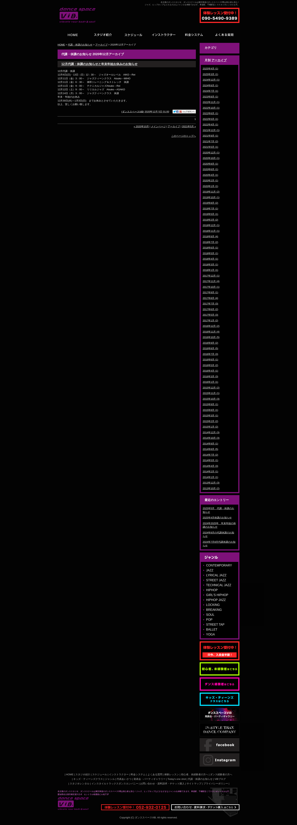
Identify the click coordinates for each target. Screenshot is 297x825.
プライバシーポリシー (215, 783)
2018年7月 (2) (210, 242)
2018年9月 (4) (210, 236)
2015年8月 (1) (210, 410)
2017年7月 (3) (210, 303)
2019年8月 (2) (210, 202)
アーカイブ (219, 60)
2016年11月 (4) (211, 331)
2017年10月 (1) (211, 286)
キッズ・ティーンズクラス (88, 779)
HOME (61, 44)
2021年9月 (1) (210, 135)
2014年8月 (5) (210, 449)
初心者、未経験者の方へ (194, 774)
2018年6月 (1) (210, 247)
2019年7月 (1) (210, 208)
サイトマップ (194, 783)
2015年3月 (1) (210, 415)
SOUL (210, 614)
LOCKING (213, 604)
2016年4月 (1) (210, 370)
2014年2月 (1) (210, 471)
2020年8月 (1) (210, 163)
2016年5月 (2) (210, 365)
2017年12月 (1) (211, 275)
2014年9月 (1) (210, 443)
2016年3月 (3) (210, 376)
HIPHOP (212, 590)
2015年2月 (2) (210, 421)
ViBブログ (220, 779)
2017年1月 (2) (210, 320)
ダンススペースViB (132, 111)
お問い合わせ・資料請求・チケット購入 (162, 783)
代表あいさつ (124, 779)
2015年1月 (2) (210, 426)
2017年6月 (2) (210, 309)
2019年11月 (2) (211, 191)
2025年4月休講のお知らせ (217, 517)
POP (209, 619)
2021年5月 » (189, 126)
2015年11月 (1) (211, 393)
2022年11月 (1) (211, 102)
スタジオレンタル (79, 783)
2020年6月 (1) (210, 169)
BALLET (211, 629)
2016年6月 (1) (210, 359)
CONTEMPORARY (219, 565)
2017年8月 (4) (210, 298)
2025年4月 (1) (210, 68)
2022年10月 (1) (211, 107)
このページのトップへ (183, 135)
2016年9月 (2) (210, 342)
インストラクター (119, 774)
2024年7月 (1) (210, 91)
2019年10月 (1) (211, 197)
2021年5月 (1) (210, 146)
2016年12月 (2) (211, 326)
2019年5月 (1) (210, 214)
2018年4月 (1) (210, 258)
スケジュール (99, 774)
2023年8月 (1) (210, 96)
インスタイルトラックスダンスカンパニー (114, 783)
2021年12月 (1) (211, 130)
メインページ (158, 126)
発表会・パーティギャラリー (150, 779)
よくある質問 (155, 774)
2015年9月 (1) (210, 404)
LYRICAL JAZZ (216, 575)
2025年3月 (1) (210, 74)
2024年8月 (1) (210, 85)
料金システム (138, 774)
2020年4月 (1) (210, 175)
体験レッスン (171, 774)
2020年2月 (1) (210, 180)
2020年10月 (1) (211, 158)
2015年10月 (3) (211, 398)
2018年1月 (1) (210, 270)
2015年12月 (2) (211, 387)
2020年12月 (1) (211, 152)
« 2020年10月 (141, 126)
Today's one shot (176, 779)
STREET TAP (215, 624)
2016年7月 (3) (210, 354)
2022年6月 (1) (210, 113)
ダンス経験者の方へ (221, 774)
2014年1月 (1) (210, 477)
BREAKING (214, 609)
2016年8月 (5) (210, 348)
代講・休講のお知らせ (80, 44)
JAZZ (209, 570)
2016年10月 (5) (211, 337)
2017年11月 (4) (211, 281)
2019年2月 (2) (210, 219)
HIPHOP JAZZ (216, 600)
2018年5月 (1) (210, 253)
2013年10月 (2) (211, 488)
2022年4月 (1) (210, 124)
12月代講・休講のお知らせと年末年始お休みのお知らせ (99, 64)
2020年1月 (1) (210, 186)
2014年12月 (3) (211, 432)
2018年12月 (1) (211, 225)
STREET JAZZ (216, 580)
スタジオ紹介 (82, 774)
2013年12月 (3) (211, 482)
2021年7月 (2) (210, 141)
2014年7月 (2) (210, 454)
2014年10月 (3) (211, 437)
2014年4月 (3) (210, 466)
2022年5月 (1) (210, 119)
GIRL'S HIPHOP (217, 595)
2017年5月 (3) (210, 314)
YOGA (210, 634)
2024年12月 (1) (211, 79)
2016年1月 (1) (210, 382)
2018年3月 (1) (210, 264)
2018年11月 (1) (211, 231)
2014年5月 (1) (210, 460)
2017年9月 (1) (210, 292)
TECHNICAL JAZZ (218, 585)
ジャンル (110, 779)
